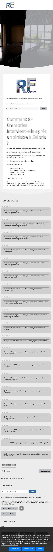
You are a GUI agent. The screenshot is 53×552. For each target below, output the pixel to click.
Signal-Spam (10, 504)
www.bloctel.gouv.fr (35, 497)
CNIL (3, 504)
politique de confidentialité (9, 545)
